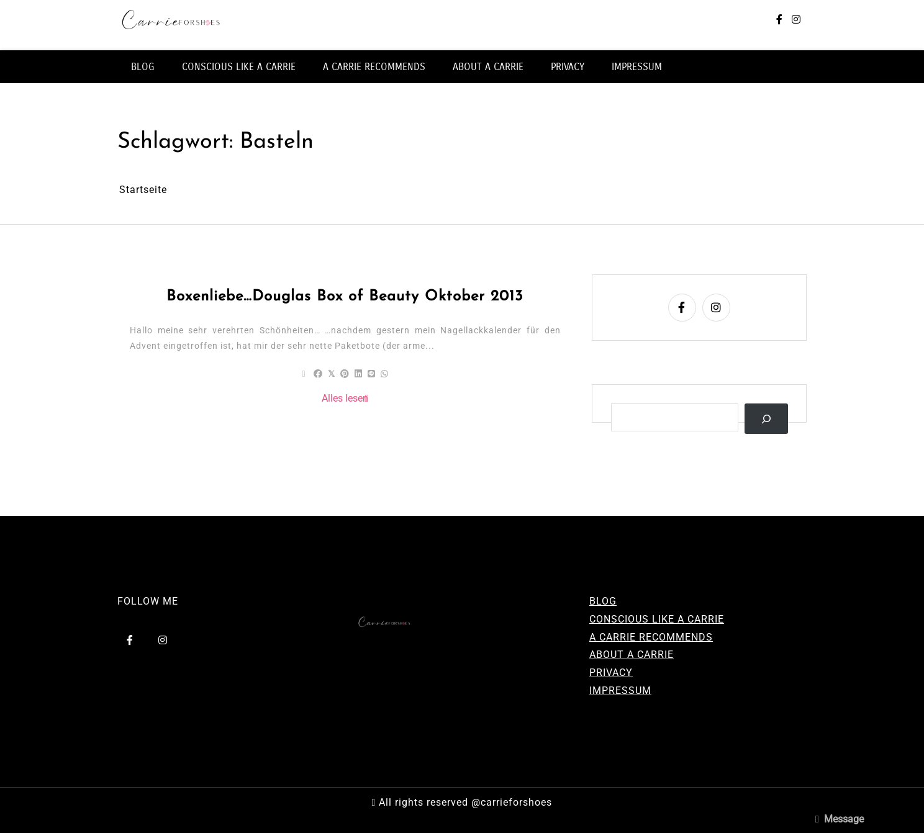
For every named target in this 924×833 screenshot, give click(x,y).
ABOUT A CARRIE (488, 67)
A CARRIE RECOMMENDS (374, 67)
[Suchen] (767, 418)
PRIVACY (567, 67)
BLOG (143, 67)
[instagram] (796, 20)
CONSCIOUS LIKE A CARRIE (239, 67)
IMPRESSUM (637, 67)
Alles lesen (345, 398)
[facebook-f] (779, 20)
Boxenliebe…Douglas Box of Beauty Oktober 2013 (344, 296)
